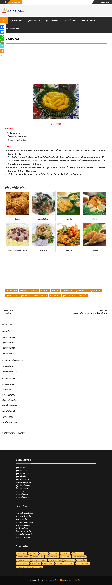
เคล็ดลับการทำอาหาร (65, 563)
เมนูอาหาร (22, 567)
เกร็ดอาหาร (48, 563)
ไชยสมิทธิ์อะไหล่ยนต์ (24, 534)
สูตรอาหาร (65, 557)
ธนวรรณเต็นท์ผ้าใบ (23, 516)
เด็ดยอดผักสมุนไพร (11, 29)
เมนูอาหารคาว (36, 567)
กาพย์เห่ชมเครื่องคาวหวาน (12, 360)
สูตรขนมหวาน (81, 290)
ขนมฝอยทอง (12, 290)
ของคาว (43, 553)
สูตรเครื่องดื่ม (70, 20)
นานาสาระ (6, 389)
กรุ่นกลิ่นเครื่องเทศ (9, 406)
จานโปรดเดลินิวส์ (10, 422)
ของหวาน (45, 290)
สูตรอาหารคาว (16, 20)
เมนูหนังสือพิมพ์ (8, 411)
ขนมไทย (34, 290)
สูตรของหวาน (12, 295)
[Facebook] (2, 27)
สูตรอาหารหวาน (52, 20)
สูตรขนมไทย (95, 290)
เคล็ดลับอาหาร (83, 563)
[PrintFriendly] (2, 46)
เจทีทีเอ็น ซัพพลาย (23, 528)
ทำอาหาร (65, 553)
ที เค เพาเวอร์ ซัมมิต (23, 531)
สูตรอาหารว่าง (34, 20)
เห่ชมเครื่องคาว (9, 366)
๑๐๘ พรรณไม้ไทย (23, 537)
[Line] (2, 36)
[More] (2, 51)
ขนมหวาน (24, 290)
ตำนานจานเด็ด (8, 384)
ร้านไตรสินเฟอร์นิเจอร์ (24, 513)
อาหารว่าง (81, 560)
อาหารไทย (36, 563)
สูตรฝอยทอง (26, 295)
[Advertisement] (56, 61)
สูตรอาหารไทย (55, 560)
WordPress (78, 580)
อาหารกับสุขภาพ (88, 20)
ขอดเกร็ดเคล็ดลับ (9, 378)
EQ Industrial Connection (26, 522)
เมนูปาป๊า (83, 295)
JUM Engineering (23, 525)
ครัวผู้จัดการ (8, 417)
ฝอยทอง (55, 290)
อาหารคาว (69, 560)
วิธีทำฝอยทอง (67, 290)
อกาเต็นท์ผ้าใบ (21, 519)
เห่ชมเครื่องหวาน (10, 371)
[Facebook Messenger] (2, 32)
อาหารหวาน (55, 295)
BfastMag (59, 580)
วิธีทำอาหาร (78, 553)
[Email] (2, 41)
